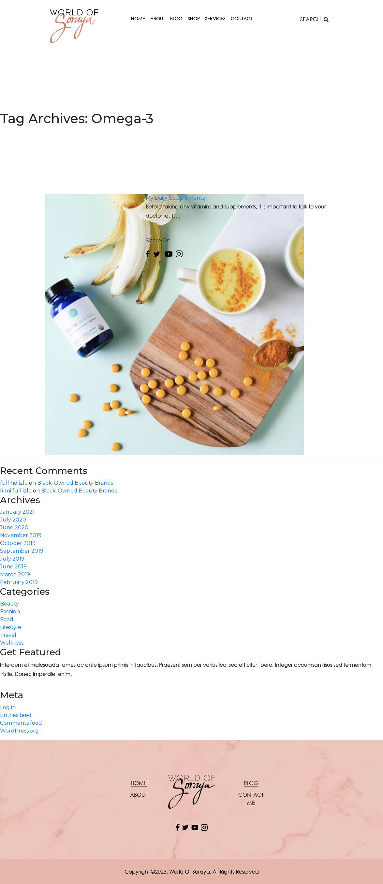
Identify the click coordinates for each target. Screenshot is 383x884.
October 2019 (18, 543)
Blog (176, 18)
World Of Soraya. (190, 871)
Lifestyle (10, 627)
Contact (241, 18)
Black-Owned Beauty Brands (75, 483)
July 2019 (12, 559)
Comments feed (21, 723)
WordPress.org (19, 731)
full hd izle (14, 483)
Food (6, 619)
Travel (8, 635)
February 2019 (19, 582)
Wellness (11, 643)
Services (215, 18)
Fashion (10, 611)
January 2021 (17, 512)
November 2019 (20, 535)
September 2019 (21, 551)
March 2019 (15, 574)
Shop (194, 18)
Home (138, 18)
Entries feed (16, 715)
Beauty (9, 604)
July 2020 (13, 520)
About (157, 18)
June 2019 (13, 566)
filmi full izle (16, 491)
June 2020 (14, 527)
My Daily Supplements (175, 198)
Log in (8, 707)
